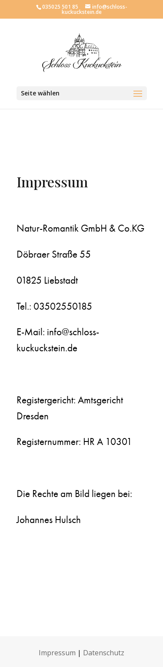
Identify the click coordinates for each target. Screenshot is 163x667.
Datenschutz (103, 652)
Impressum (57, 652)
